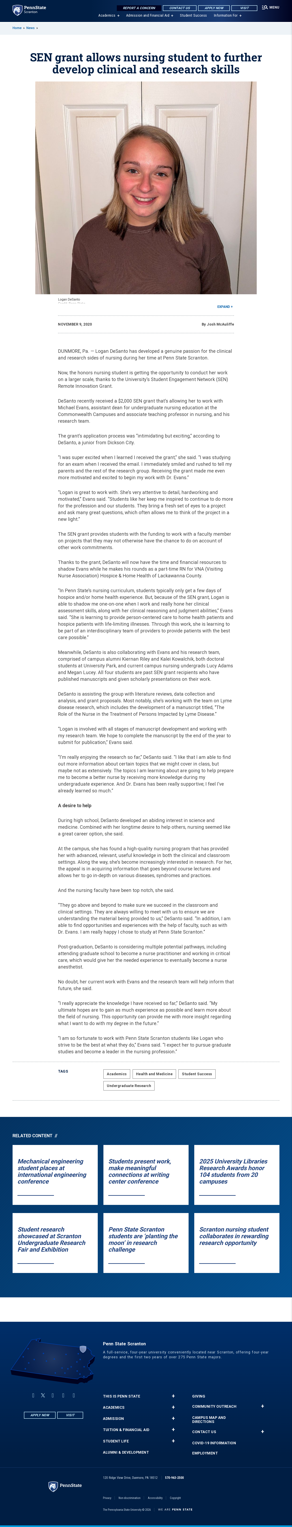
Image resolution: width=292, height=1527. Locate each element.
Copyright (175, 1498)
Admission (113, 1419)
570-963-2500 (174, 1478)
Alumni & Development (126, 1452)
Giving (198, 1396)
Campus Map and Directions (209, 1420)
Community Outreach (214, 1406)
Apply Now (214, 8)
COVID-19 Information (214, 1443)
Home (17, 28)
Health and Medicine (154, 1074)
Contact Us (179, 8)
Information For (226, 16)
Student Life (116, 1441)
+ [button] (173, 1396)
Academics (107, 16)
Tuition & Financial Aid (126, 1430)
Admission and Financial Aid (148, 16)
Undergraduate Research (129, 1086)
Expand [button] (223, 307)
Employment (205, 1453)
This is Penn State (121, 1396)
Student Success (193, 16)
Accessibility (155, 1498)
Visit (244, 8)
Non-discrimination (130, 1498)
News (30, 28)
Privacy (107, 1498)
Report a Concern (139, 8)
